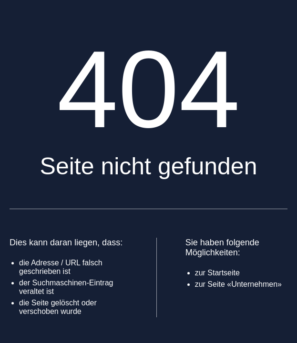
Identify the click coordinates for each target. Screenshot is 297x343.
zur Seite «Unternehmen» (238, 284)
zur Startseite (217, 273)
